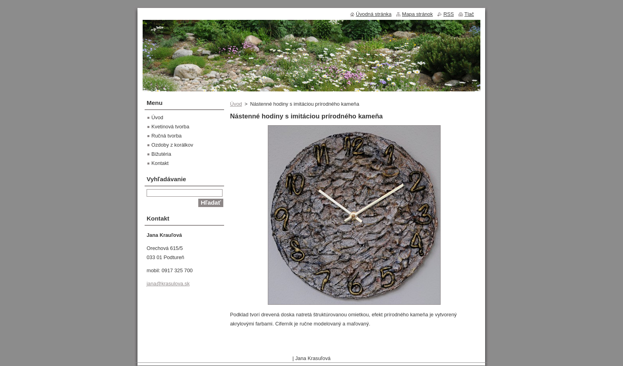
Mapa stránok (417, 14)
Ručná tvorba (166, 136)
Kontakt (159, 163)
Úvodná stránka (374, 14)
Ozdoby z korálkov (172, 145)
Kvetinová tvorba (170, 127)
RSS (448, 14)
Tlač (469, 14)
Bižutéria (161, 154)
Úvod (236, 104)
